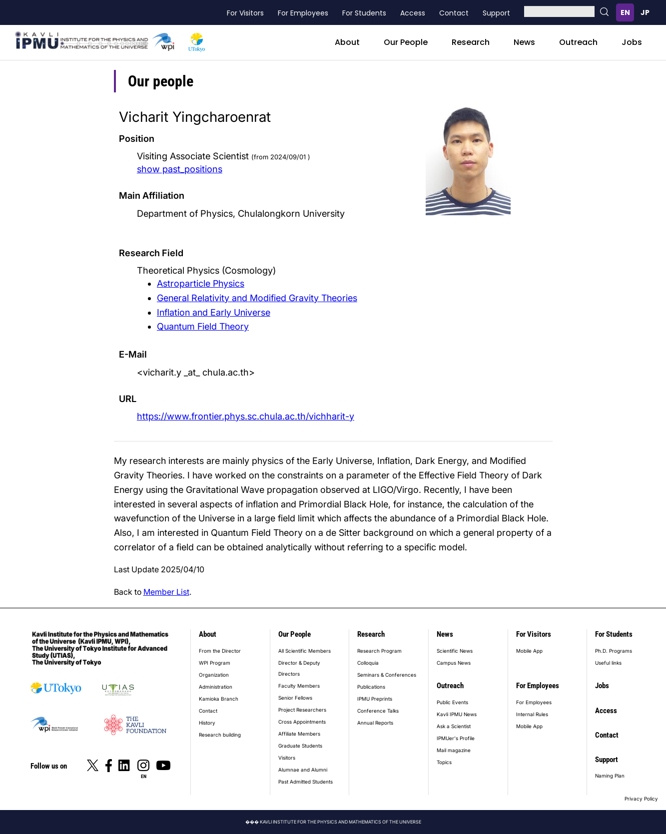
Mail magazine (454, 750)
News (524, 42)
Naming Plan (610, 776)
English (625, 12)
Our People (406, 42)
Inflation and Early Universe (213, 312)
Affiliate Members (299, 734)
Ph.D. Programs (613, 651)
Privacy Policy (641, 799)
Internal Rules (532, 714)
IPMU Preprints (374, 699)
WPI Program (214, 663)
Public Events (452, 702)
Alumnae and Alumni (302, 770)
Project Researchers (302, 710)
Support (496, 13)
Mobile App (529, 651)
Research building (220, 735)
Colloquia (368, 663)
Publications (371, 687)
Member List (166, 592)
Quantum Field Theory (203, 326)
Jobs (632, 42)
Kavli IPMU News (457, 714)
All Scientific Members (304, 651)
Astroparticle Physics (200, 283)
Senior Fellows (295, 698)
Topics (444, 762)
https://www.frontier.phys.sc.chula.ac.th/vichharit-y (245, 416)
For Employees (303, 13)
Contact (454, 13)
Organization (214, 675)
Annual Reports (375, 723)
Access (412, 13)
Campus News (454, 663)
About (347, 42)
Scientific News (455, 651)
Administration (215, 687)
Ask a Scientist (454, 726)
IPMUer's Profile (456, 738)
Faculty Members (299, 686)
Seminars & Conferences (386, 675)
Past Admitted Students (305, 782)
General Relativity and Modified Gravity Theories (257, 298)
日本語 (645, 12)
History (207, 723)
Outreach (578, 42)
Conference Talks (378, 711)
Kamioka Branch (218, 699)
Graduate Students (300, 746)
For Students (364, 13)
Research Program (379, 651)
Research (471, 42)
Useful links (608, 663)
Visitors (286, 758)
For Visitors (245, 13)
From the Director (220, 651)
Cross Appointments (302, 722)
